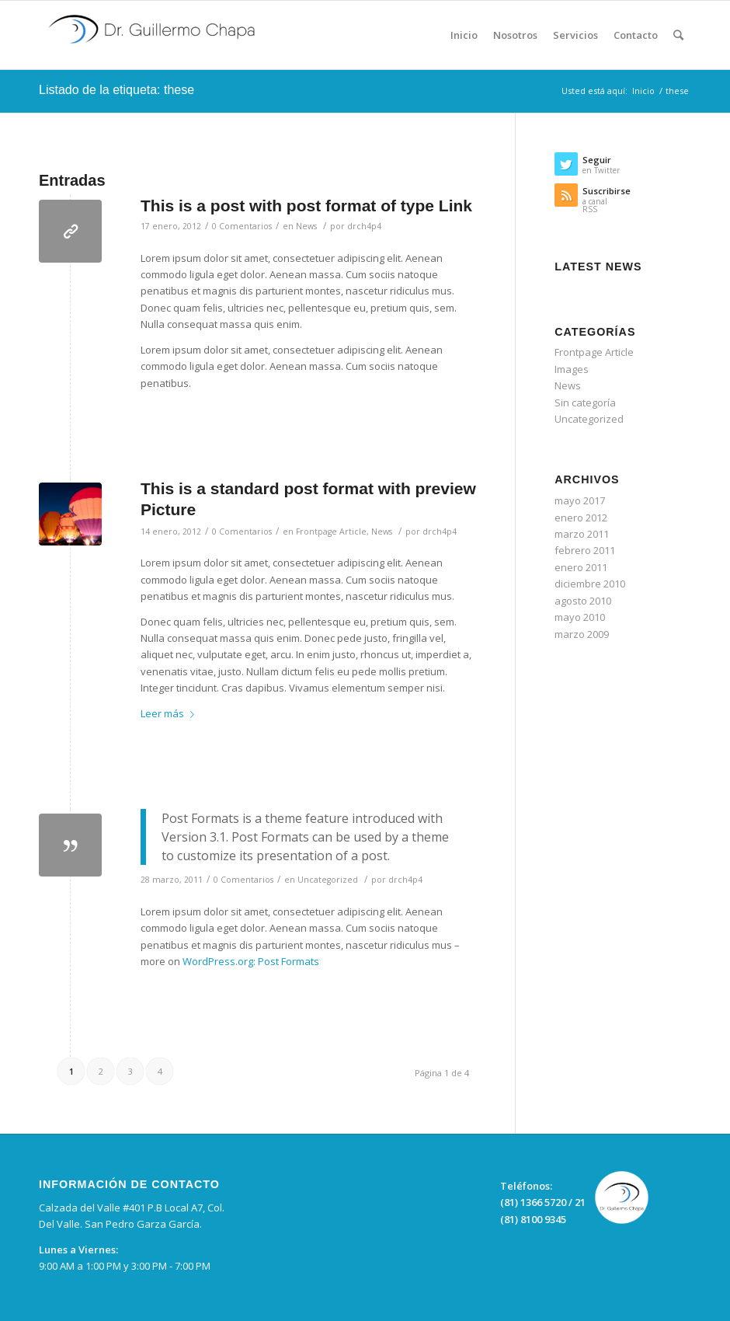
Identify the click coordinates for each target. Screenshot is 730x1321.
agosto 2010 (582, 601)
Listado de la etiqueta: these (116, 89)
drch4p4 (364, 226)
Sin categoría (585, 403)
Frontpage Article (331, 531)
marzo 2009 (581, 634)
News (306, 226)
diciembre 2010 (589, 584)
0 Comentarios (242, 226)
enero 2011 (580, 567)
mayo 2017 (579, 500)
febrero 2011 (584, 550)
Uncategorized (327, 879)
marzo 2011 (581, 534)
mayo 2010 (579, 617)
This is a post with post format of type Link (306, 205)
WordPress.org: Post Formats (250, 961)
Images (571, 369)
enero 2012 (580, 518)
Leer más (170, 713)
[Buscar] (678, 35)
